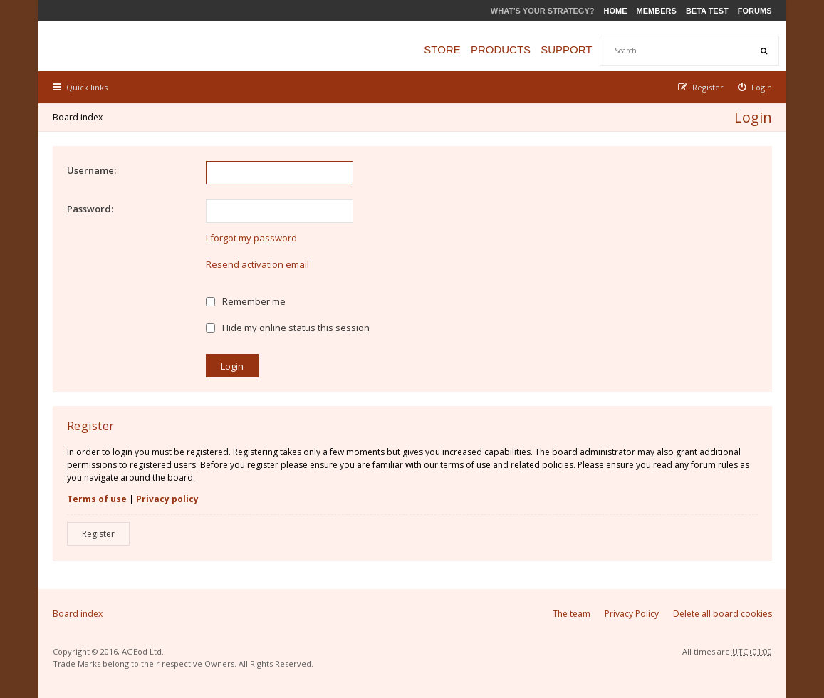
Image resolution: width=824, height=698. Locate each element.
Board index (78, 117)
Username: (91, 170)
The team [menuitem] (571, 614)
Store (442, 49)
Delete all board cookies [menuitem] (722, 614)
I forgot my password (251, 237)
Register (98, 534)
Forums (755, 10)
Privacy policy (167, 499)
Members (657, 10)
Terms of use (97, 499)
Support (566, 49)
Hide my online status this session (288, 327)
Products (501, 49)
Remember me (246, 301)
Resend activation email (257, 264)
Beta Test (707, 10)
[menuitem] (755, 87)
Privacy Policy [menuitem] (632, 614)
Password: (90, 208)
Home (615, 10)
